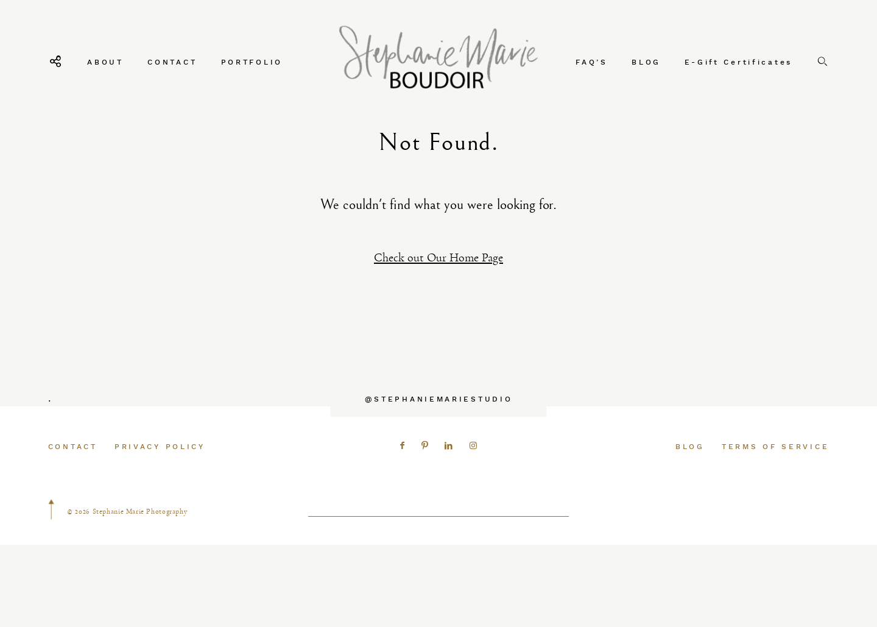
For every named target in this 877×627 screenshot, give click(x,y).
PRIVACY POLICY (159, 468)
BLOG (646, 61)
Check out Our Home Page (438, 257)
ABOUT (105, 61)
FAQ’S (592, 61)
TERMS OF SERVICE (775, 468)
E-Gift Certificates (738, 61)
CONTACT (172, 61)
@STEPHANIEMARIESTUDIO (439, 421)
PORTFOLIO (252, 61)
